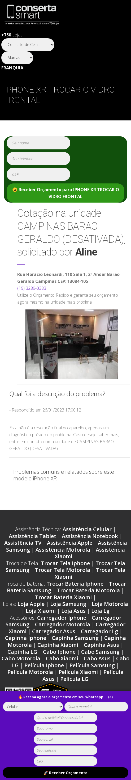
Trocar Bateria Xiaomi (63, 597)
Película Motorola (30, 672)
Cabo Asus (97, 658)
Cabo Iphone (59, 651)
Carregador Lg (99, 631)
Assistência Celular (87, 529)
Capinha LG (22, 651)
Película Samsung (92, 665)
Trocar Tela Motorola (62, 569)
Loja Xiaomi (41, 610)
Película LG (74, 678)
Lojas (12, 35)
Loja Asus (73, 610)
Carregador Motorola (62, 624)
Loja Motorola (110, 603)
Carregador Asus (53, 631)
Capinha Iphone (25, 637)
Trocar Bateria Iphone (74, 583)
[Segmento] (27, 44)
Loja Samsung (68, 603)
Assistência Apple (69, 542)
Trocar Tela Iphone (65, 563)
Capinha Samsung (75, 637)
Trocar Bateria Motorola (88, 590)
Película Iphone (44, 665)
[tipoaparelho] (33, 706)
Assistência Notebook (90, 536)
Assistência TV (22, 542)
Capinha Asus (101, 644)
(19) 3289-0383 (31, 288)
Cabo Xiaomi (62, 658)
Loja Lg (100, 610)
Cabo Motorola (21, 658)
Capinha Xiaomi (57, 644)
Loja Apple (31, 603)
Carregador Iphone (61, 617)
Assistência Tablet (32, 536)
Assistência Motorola (63, 549)
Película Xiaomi (78, 672)
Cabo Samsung (100, 651)
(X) (110, 696)
